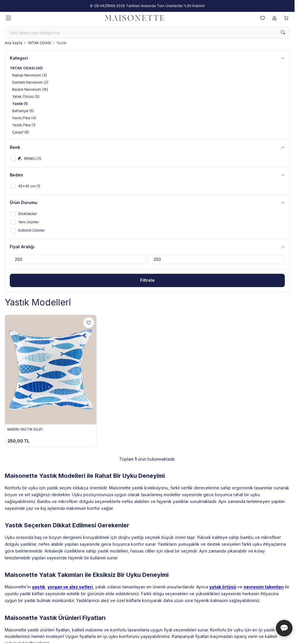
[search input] (147, 32)
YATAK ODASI (39, 43)
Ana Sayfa (13, 43)
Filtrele (147, 280)
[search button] (283, 32)
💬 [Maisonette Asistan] (284, 628)
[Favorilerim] (262, 18)
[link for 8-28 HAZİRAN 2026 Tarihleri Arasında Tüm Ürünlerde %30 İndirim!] (147, 6)
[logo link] (134, 18)
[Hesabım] (274, 18)
